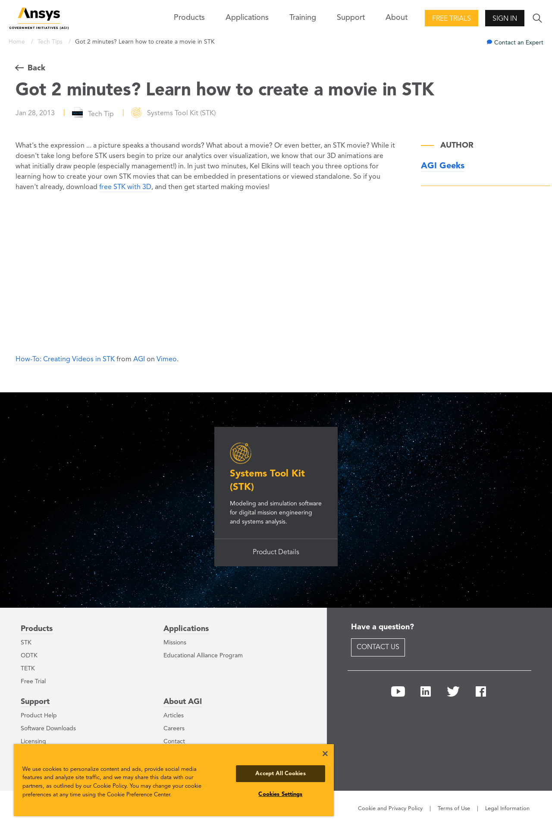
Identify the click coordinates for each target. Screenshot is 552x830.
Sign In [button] (504, 19)
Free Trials (451, 19)
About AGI (182, 702)
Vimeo (167, 359)
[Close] (325, 753)
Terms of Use (454, 808)
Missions (174, 643)
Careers (174, 729)
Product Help (39, 716)
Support (35, 702)
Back (36, 68)
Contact (174, 741)
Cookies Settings (280, 794)
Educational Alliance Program (203, 656)
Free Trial (33, 682)
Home (18, 42)
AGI (139, 359)
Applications (247, 18)
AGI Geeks (442, 166)
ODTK (29, 656)
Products (37, 629)
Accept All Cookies (280, 773)
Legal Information (507, 808)
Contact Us (378, 647)
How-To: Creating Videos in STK (65, 359)
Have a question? (382, 627)
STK (26, 643)
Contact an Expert (518, 43)
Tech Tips (51, 42)
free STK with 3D (125, 187)
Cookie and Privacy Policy (390, 808)
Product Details (276, 552)
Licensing (33, 741)
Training (302, 18)
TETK (28, 669)
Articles (173, 716)
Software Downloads (48, 729)
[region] (174, 780)
